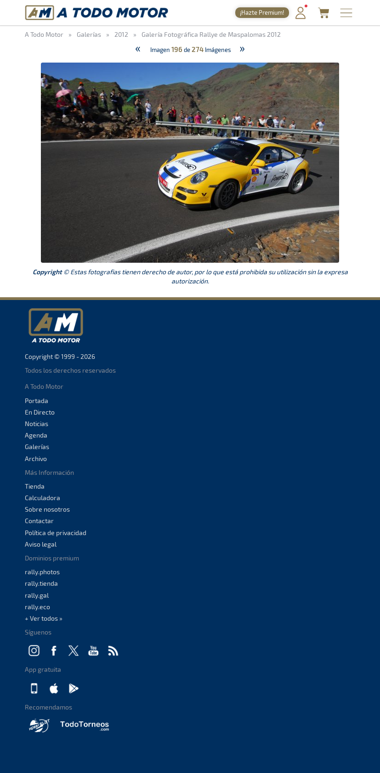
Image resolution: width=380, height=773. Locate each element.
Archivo (36, 458)
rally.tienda (41, 583)
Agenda (36, 435)
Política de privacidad (55, 532)
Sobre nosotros (47, 509)
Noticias (36, 423)
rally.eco (37, 607)
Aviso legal (41, 544)
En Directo (40, 412)
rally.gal (37, 595)
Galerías (37, 446)
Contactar (39, 521)
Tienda (35, 486)
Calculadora (42, 498)
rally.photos (42, 572)
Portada (36, 400)
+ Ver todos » (43, 618)
